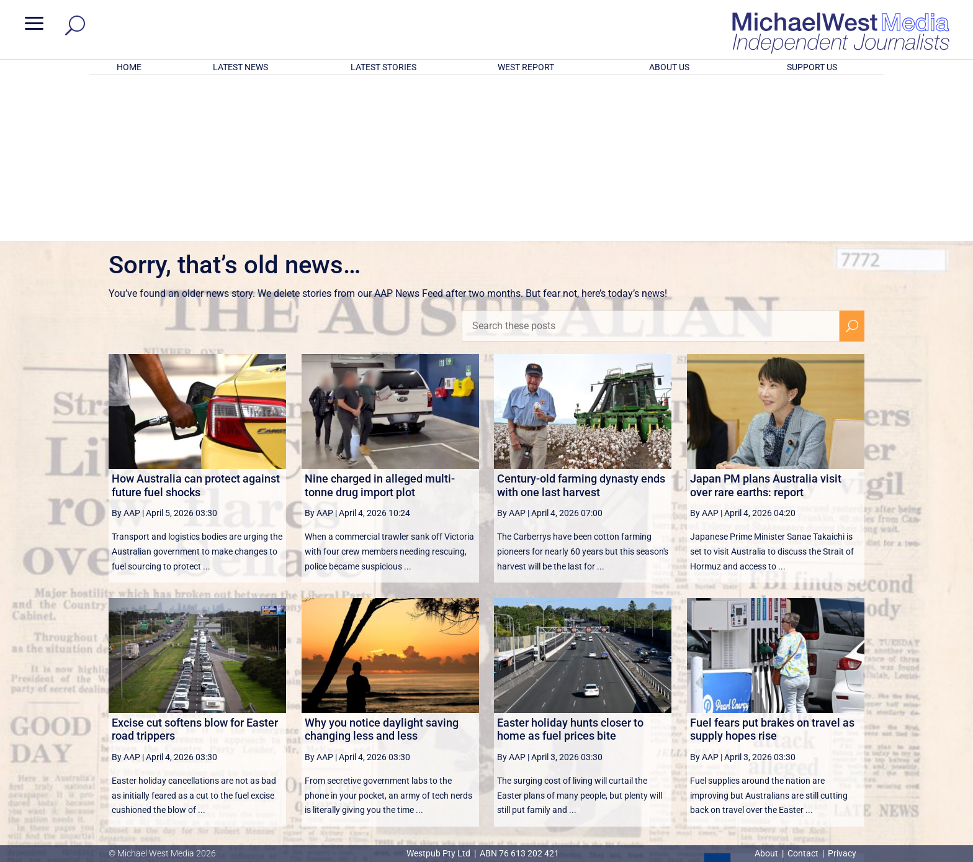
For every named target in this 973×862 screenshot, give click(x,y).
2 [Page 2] (743, 704)
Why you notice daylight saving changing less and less (382, 566)
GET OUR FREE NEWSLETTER (486, 782)
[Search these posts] (651, 163)
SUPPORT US (812, 67)
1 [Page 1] (717, 704)
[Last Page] (850, 703)
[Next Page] (822, 703)
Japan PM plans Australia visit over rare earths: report (765, 322)
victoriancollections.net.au (534, 734)
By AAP (126, 350)
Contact (802, 853)
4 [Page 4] (796, 704)
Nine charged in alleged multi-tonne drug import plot (380, 322)
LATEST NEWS (240, 67)
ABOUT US (669, 67)
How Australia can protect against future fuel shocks (196, 322)
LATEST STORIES (383, 67)
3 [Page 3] (770, 704)
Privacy (842, 853)
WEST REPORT (526, 67)
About (767, 853)
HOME (129, 67)
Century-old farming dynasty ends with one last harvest (581, 322)
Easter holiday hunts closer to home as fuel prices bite (570, 566)
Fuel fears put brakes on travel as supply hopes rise (772, 566)
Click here (537, 803)
